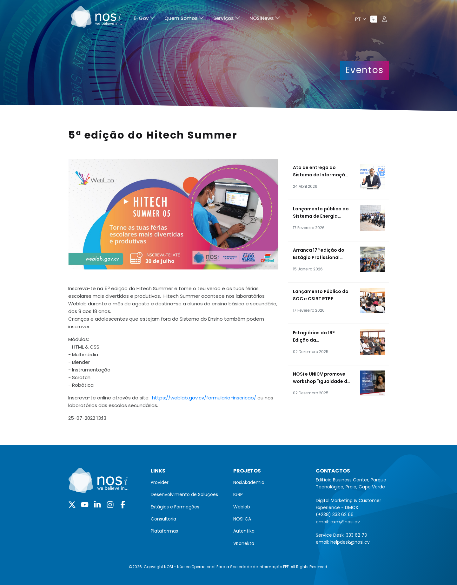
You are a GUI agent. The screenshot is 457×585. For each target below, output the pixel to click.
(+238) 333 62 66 (335, 514)
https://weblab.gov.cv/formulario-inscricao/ (204, 397)
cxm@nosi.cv (345, 522)
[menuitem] (144, 19)
